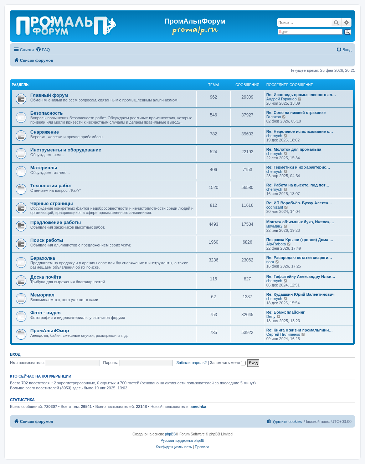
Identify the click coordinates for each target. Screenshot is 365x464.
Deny (271, 316)
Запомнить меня (228, 362)
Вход (15, 354)
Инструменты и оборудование (65, 150)
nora (270, 262)
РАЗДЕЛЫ (21, 85)
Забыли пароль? (191, 362)
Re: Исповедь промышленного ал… (301, 95)
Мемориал (42, 295)
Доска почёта (45, 277)
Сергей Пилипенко (283, 334)
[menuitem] (43, 49)
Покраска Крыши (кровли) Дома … (299, 240)
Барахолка (42, 258)
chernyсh (274, 136)
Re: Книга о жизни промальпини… (299, 330)
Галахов (273, 117)
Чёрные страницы (51, 203)
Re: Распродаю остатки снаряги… (299, 257)
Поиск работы (46, 240)
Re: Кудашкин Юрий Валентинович (300, 294)
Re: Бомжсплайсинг (285, 312)
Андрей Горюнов (281, 99)
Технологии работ (51, 185)
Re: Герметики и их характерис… (298, 167)
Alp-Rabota (276, 244)
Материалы (43, 167)
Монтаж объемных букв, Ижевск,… (300, 222)
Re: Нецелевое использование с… (299, 131)
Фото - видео (45, 312)
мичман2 (274, 226)
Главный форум (49, 95)
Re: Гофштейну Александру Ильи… (300, 276)
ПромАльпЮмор (49, 330)
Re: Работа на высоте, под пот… (297, 185)
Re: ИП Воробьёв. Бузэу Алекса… (299, 203)
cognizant (274, 207)
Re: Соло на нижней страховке (296, 112)
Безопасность (46, 113)
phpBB (170, 434)
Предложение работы (55, 222)
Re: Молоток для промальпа (293, 149)
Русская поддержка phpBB (182, 441)
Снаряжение (44, 132)
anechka (198, 406)
